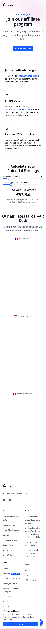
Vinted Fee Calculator (11, 579)
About (5, 602)
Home (5, 569)
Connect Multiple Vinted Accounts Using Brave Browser (34, 553)
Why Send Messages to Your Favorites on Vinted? (33, 520)
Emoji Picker (8, 597)
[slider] (8, 179)
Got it (20, 624)
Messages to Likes (10, 540)
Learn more (7, 619)
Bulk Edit (6, 535)
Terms (27, 570)
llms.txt (6, 607)
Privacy (28, 575)
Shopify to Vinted (10, 584)
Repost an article (9, 525)
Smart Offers (8, 555)
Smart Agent (8, 550)
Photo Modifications (11, 530)
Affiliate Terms (31, 580)
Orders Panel (8, 545)
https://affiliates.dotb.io (28, 76)
